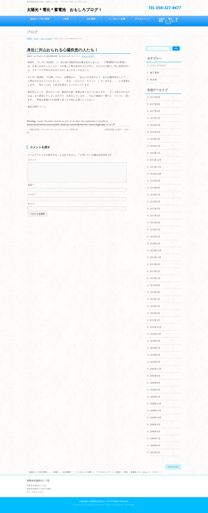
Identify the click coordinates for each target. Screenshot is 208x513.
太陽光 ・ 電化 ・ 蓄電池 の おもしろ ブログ (136, 472)
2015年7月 (155, 195)
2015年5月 (155, 208)
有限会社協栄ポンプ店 (100, 501)
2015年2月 (155, 229)
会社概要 (67, 472)
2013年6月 (155, 264)
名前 (31, 189)
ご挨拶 (55, 472)
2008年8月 (155, 431)
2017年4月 (155, 111)
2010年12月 (155, 327)
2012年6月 (155, 285)
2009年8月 (155, 383)
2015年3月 (155, 222)
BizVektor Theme (104, 505)
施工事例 (154, 72)
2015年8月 (155, 188)
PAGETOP (173, 467)
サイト (31, 207)
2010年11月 (155, 334)
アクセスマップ (103, 472)
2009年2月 (155, 390)
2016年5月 (155, 125)
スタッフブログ (88, 56)
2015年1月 (155, 236)
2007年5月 (155, 452)
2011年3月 (155, 306)
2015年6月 (155, 201)
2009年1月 (155, 397)
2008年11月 (155, 410)
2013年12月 (155, 250)
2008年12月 (155, 403)
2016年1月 (155, 153)
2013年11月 (155, 257)
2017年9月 (155, 97)
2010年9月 (155, 341)
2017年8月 (155, 104)
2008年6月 (155, 445)
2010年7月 (155, 348)
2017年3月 (155, 118)
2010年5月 (155, 362)
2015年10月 (155, 174)
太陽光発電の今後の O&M (117, 129)
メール (32, 198)
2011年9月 (155, 292)
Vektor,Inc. (119, 505)
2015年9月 (155, 181)
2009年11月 (155, 369)
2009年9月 (155, 376)
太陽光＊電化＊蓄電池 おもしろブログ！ (64, 9)
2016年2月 (155, 146)
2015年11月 (155, 167)
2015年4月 (155, 215)
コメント (32, 159)
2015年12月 (155, 160)
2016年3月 (155, 139)
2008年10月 (155, 417)
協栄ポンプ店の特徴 (38, 472)
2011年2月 (155, 313)
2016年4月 (155, 132)
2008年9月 (155, 424)
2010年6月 (155, 355)
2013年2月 (155, 278)
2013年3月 (155, 271)
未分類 (153, 79)
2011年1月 (155, 320)
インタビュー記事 (83, 472)
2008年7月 (155, 438)
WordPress (89, 505)
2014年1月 (155, 243)
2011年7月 (155, 299)
